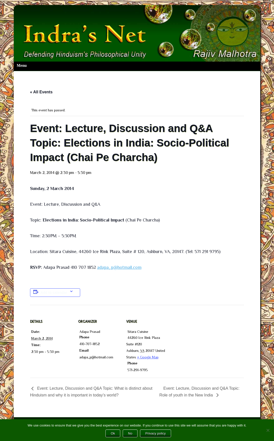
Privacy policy (155, 433)
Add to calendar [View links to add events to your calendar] (54, 293)
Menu (22, 65)
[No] (267, 430)
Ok (113, 433)
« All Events (41, 92)
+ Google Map (148, 357)
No (130, 433)
